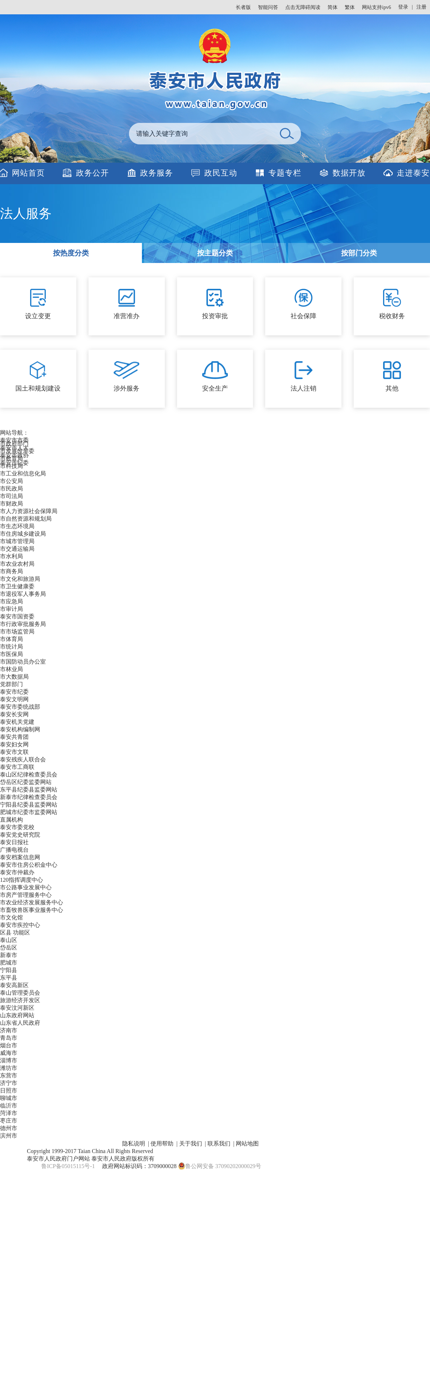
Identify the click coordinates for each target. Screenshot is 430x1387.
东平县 (8, 978)
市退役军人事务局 (23, 594)
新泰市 (8, 955)
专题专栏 (284, 172)
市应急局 (11, 601)
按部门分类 (359, 253)
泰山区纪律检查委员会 (28, 774)
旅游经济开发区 (20, 1000)
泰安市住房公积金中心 (28, 865)
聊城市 (8, 1098)
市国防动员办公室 (23, 662)
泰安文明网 (14, 699)
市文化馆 (11, 917)
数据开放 (349, 172)
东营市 (8, 1075)
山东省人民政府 (20, 1023)
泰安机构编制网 (20, 729)
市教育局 (11, 458)
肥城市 (8, 963)
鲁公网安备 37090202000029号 (219, 1166)
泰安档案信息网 (20, 857)
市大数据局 (14, 677)
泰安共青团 (14, 737)
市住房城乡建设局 (23, 534)
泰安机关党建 (17, 722)
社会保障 (303, 316)
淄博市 (8, 1060)
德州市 (8, 1128)
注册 (421, 7)
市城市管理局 (17, 541)
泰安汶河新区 (17, 1008)
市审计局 (11, 609)
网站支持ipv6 (376, 7)
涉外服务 (126, 388)
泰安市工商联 (17, 767)
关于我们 (190, 1143)
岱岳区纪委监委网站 (26, 782)
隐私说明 (133, 1143)
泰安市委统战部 (20, 707)
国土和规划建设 (38, 388)
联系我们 (218, 1143)
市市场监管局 (17, 631)
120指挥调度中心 (21, 880)
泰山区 (8, 940)
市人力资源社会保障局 (28, 511)
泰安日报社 (14, 842)
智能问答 (268, 7)
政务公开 (92, 172)
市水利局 (11, 556)
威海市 (8, 1053)
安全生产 (215, 388)
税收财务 (392, 316)
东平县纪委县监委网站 (28, 789)
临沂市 (8, 1106)
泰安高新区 (14, 985)
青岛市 (8, 1038)
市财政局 (11, 504)
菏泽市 (8, 1113)
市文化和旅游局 (20, 579)
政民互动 (220, 172)
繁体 (350, 7)
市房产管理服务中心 (26, 895)
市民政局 (11, 489)
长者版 (243, 7)
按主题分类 (215, 253)
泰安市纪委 (14, 692)
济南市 (8, 1030)
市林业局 (11, 669)
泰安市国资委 (17, 616)
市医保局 (11, 654)
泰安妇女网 (14, 744)
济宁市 (8, 1083)
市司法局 (11, 496)
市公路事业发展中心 (26, 887)
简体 (333, 7)
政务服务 (156, 172)
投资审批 (215, 316)
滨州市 (8, 1136)
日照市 (8, 1090)
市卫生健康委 (17, 586)
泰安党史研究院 (20, 835)
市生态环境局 (17, 526)
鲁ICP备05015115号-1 (68, 1166)
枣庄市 (8, 1121)
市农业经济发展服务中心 (31, 902)
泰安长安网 (14, 714)
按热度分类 (71, 253)
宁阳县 (8, 970)
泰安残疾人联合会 (23, 759)
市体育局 (11, 639)
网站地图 (247, 1143)
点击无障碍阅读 (302, 7)
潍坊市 (8, 1068)
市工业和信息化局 (23, 473)
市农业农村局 (17, 564)
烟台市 (8, 1045)
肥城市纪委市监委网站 (28, 812)
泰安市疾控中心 (20, 925)
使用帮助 (161, 1143)
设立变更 (38, 316)
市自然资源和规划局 (26, 519)
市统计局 (11, 647)
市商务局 (11, 571)
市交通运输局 (17, 549)
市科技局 (11, 466)
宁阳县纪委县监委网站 (28, 805)
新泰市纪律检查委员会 (28, 797)
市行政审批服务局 (23, 624)
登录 (403, 7)
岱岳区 (8, 947)
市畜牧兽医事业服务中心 (31, 910)
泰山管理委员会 (20, 993)
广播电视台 (14, 850)
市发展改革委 (17, 451)
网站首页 (28, 172)
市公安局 (11, 481)
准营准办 (126, 316)
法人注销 (303, 388)
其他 (392, 388)
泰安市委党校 (17, 827)
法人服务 (26, 213)
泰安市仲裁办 (17, 872)
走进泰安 (413, 172)
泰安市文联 (14, 752)
